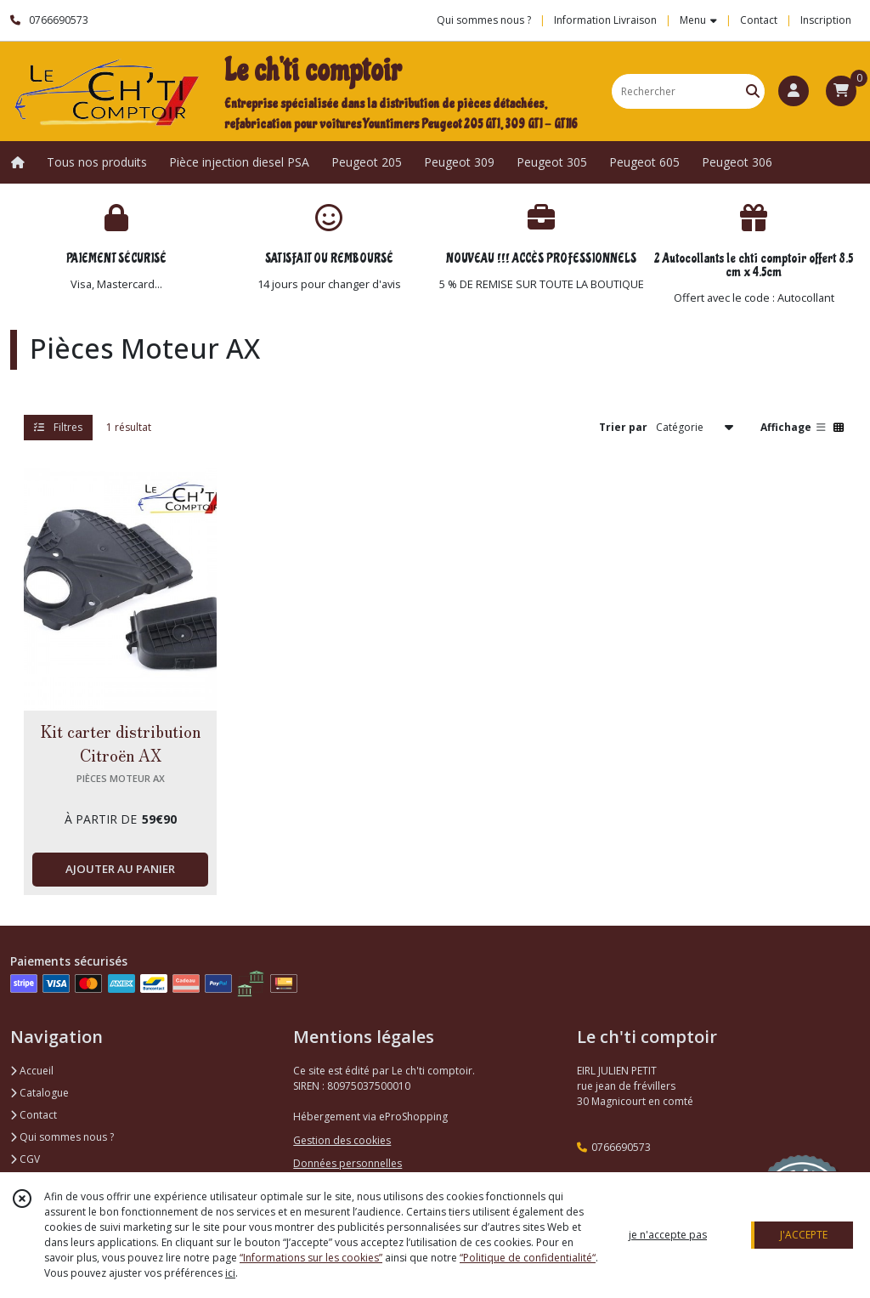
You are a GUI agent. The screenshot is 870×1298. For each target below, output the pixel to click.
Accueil (32, 1070)
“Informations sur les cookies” (311, 1257)
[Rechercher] (753, 91)
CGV (25, 1159)
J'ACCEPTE (804, 1234)
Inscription (825, 20)
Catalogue (39, 1092)
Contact (758, 20)
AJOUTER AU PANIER (120, 868)
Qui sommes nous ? (62, 1137)
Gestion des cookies (342, 1140)
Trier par (623, 427)
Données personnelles (347, 1163)
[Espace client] (793, 91)
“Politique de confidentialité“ (528, 1257)
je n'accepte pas (668, 1234)
